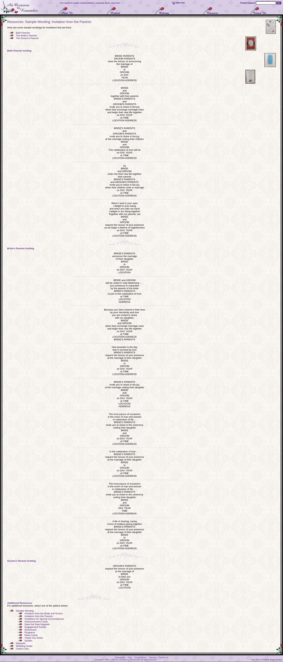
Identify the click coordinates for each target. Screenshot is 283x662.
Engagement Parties (35, 627)
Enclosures (30, 629)
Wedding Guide (24, 646)
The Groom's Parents (27, 38)
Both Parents (23, 32)
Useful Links (22, 648)
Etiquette (20, 643)
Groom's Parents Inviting (21, 561)
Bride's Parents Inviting (20, 248)
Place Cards (31, 635)
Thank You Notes (34, 638)
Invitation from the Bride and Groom (44, 613)
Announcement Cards (36, 621)
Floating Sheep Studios (272, 660)
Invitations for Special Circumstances (44, 619)
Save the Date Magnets (37, 624)
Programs (30, 632)
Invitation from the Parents (39, 616)
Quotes (28, 640)
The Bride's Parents (26, 35)
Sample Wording (25, 610)
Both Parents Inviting (19, 50)
